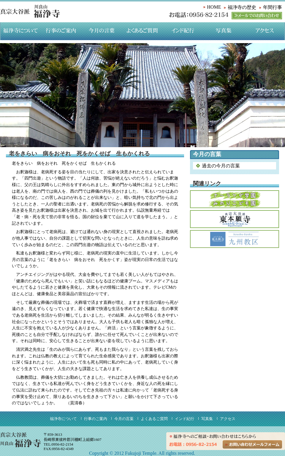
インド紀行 (183, 31)
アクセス (264, 31)
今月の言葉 (101, 31)
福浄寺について (20, 31)
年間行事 (272, 7)
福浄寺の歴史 (242, 7)
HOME (214, 7)
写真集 (223, 31)
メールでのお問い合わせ (257, 15)
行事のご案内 (61, 31)
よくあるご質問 (142, 31)
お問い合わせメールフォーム (252, 444)
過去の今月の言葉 (221, 165)
